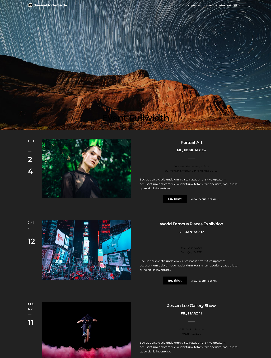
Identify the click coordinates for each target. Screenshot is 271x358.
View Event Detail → (205, 199)
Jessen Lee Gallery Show (191, 305)
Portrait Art (191, 142)
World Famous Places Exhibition (191, 223)
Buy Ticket (174, 199)
